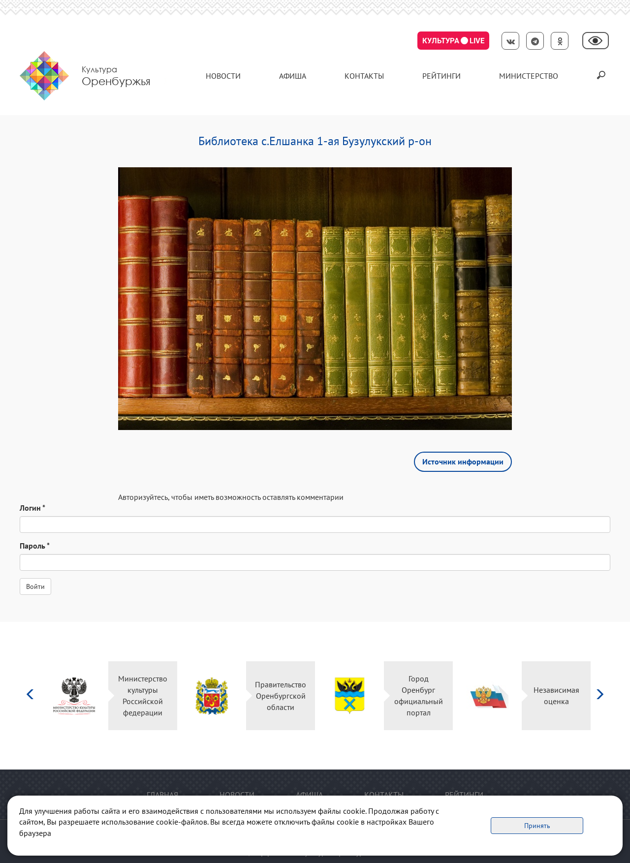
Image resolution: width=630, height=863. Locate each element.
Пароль (35, 546)
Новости (223, 76)
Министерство (528, 76)
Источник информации (463, 461)
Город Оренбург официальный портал (418, 695)
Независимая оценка (556, 695)
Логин (32, 508)
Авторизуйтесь (143, 497)
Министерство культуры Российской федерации (142, 695)
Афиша (292, 76)
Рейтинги (441, 76)
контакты (364, 76)
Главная (162, 795)
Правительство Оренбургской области (280, 695)
